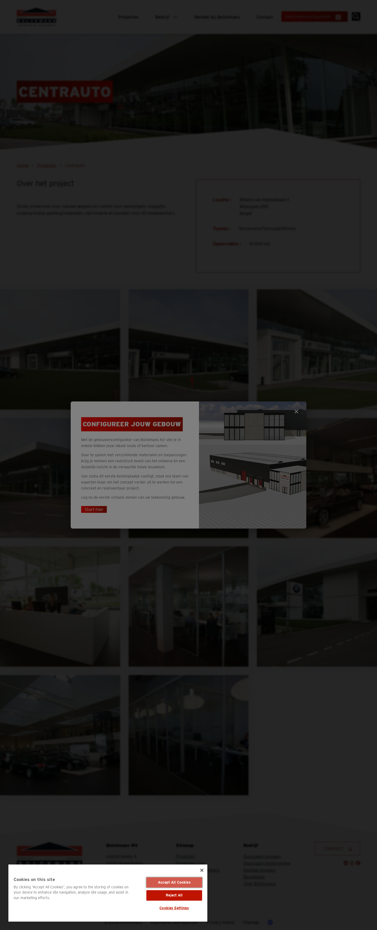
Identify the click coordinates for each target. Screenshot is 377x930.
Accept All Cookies (174, 882)
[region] (107, 893)
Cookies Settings (174, 908)
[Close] (201, 870)
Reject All (174, 895)
